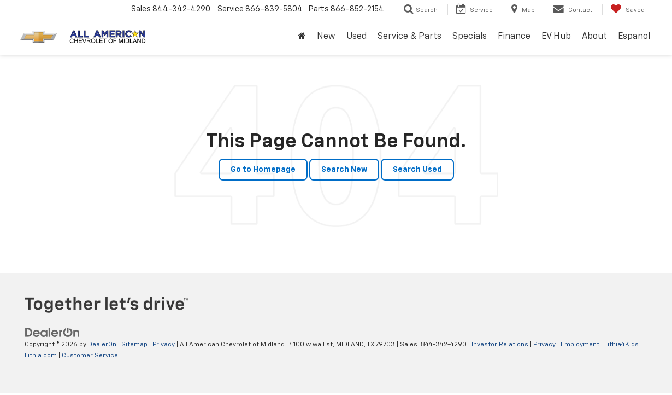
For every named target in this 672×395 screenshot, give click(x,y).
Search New (344, 169)
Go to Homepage (263, 169)
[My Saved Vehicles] (627, 9)
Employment (580, 344)
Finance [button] (514, 36)
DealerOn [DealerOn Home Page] (102, 344)
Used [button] (356, 36)
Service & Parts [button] (409, 36)
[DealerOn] (52, 332)
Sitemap (134, 344)
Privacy (163, 344)
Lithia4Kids (621, 344)
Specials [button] (469, 36)
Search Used (417, 169)
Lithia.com (41, 355)
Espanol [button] (634, 36)
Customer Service (90, 355)
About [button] (594, 36)
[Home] (301, 37)
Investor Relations (499, 344)
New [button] (326, 36)
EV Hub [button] (556, 36)
